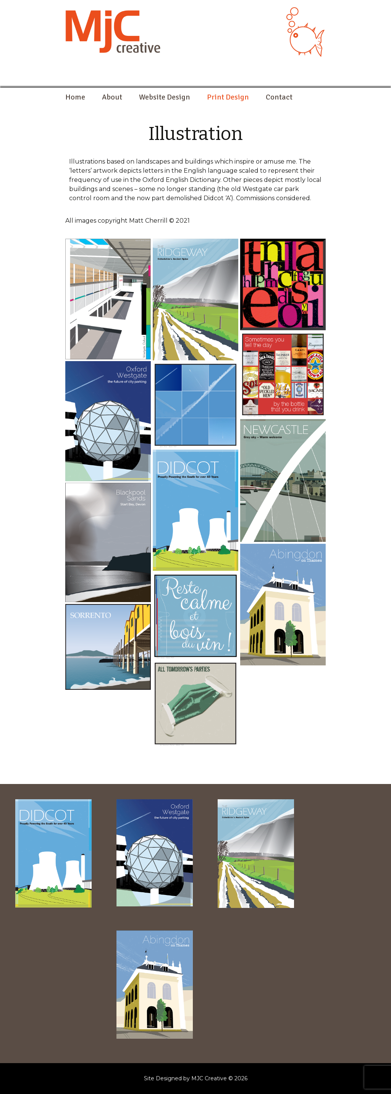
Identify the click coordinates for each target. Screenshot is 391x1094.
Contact (279, 97)
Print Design (228, 97)
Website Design (164, 97)
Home (75, 97)
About (112, 97)
